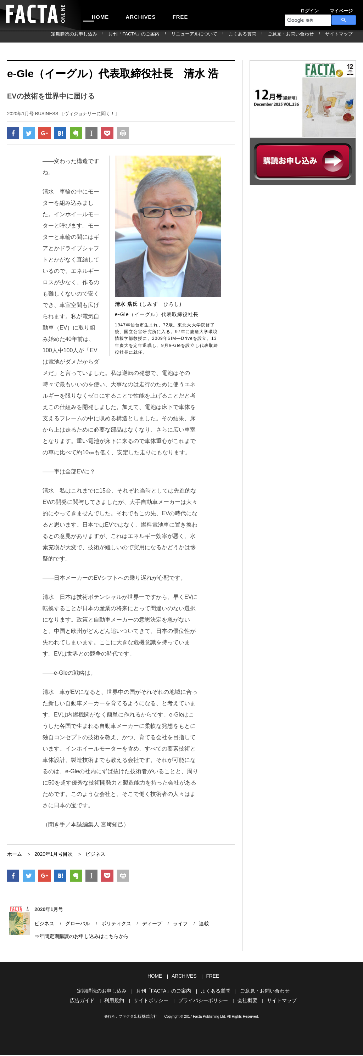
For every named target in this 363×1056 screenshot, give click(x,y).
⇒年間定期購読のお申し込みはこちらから (78, 939)
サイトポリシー (153, 1002)
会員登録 (347, 8)
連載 (195, 926)
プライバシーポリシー (202, 1002)
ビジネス (91, 856)
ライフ (173, 926)
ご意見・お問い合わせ (304, 36)
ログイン (299, 8)
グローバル (75, 926)
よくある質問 (264, 36)
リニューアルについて (225, 36)
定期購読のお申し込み (124, 36)
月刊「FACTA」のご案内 (175, 36)
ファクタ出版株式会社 (138, 1018)
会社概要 (244, 1002)
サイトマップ (343, 36)
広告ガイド (87, 1002)
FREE (162, 15)
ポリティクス (112, 926)
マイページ (323, 8)
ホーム (14, 856)
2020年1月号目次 (51, 856)
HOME (97, 15)
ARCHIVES (130, 15)
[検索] (307, 20)
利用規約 (118, 1002)
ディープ (146, 926)
